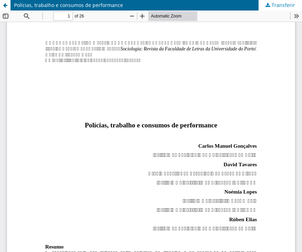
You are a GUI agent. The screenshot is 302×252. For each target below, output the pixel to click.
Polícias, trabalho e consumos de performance (68, 5)
